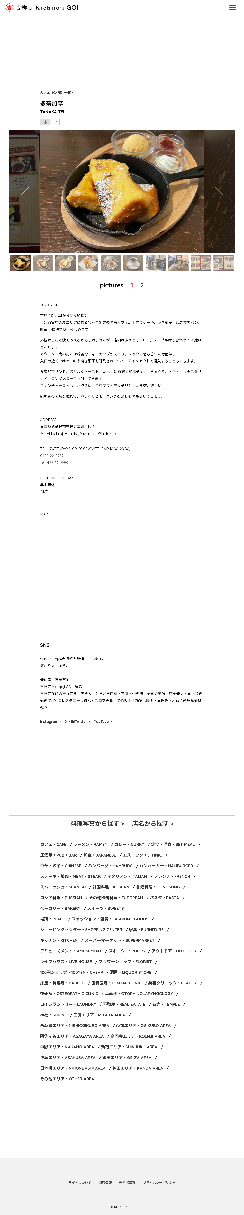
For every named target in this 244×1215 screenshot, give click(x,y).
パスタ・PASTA (164, 897)
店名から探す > (153, 823)
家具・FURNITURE (146, 929)
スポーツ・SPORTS (126, 950)
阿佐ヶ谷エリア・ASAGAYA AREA (72, 1036)
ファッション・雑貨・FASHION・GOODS (110, 918)
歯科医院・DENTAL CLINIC (116, 982)
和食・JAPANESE (100, 855)
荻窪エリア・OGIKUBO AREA (143, 1025)
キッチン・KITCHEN (59, 940)
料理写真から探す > (97, 823)
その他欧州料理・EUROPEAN (116, 897)
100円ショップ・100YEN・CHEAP (71, 972)
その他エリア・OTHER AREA (67, 1078)
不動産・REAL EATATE (124, 1004)
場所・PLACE (52, 918)
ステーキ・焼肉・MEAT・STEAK (70, 876)
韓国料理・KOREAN (111, 887)
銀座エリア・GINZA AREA (126, 1057)
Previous (24, 191)
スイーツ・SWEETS (105, 908)
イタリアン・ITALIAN (127, 876)
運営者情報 (127, 1183)
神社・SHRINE (53, 1014)
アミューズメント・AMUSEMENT (71, 950)
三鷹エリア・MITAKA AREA (99, 1014)
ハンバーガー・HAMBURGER (166, 865)
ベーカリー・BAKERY (60, 908)
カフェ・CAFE (53, 844)
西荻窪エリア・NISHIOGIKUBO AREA (74, 1025)
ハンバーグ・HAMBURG (110, 865)
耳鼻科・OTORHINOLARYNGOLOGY (139, 993)
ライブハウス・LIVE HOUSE (66, 961)
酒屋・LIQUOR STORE (130, 972)
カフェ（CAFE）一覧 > (56, 93)
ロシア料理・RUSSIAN (61, 897)
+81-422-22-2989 (54, 462)
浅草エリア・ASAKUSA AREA (68, 1057)
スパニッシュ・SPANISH (63, 887)
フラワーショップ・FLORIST (125, 961)
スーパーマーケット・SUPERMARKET (120, 940)
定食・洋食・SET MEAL (173, 844)
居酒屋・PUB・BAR (58, 855)
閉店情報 (105, 1183)
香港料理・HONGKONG (158, 887)
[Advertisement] (122, 45)
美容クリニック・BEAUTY (172, 982)
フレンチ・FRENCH (172, 876)
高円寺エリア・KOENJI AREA (138, 1036)
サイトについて (79, 1183)
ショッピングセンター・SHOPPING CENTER (81, 929)
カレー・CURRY (129, 844)
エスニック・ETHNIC (142, 855)
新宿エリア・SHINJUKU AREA (129, 1046)
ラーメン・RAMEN (90, 844)
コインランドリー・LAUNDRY (68, 1004)
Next (219, 191)
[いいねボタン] (45, 122)
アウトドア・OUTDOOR (173, 950)
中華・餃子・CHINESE (60, 865)
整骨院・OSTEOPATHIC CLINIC (69, 993)
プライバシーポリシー (159, 1183)
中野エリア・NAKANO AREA (67, 1046)
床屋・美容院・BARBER (62, 982)
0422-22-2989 (51, 455)
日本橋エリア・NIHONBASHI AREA (73, 1068)
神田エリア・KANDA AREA (137, 1068)
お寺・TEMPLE (166, 1004)
